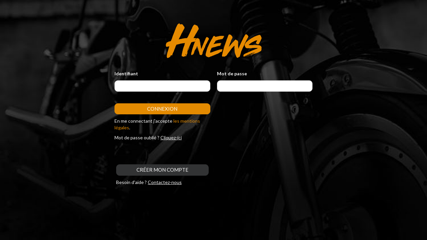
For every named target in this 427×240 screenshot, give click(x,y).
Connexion (162, 109)
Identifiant (126, 73)
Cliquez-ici (171, 137)
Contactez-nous (165, 182)
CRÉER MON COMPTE (162, 170)
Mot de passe (232, 73)
